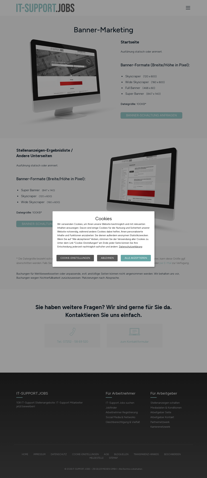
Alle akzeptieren (136, 258)
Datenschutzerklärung (130, 246)
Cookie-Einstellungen (75, 258)
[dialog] (103, 239)
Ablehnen (107, 258)
